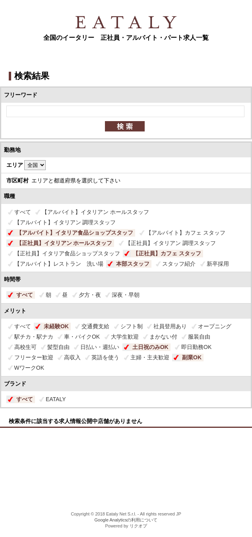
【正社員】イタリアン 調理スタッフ (170, 243)
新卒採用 (218, 264)
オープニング (214, 326)
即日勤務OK (196, 347)
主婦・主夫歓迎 (149, 357)
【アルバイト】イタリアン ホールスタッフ (95, 212)
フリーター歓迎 (33, 357)
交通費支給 (95, 326)
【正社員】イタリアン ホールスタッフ (64, 243)
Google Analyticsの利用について (126, 519)
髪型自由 (58, 347)
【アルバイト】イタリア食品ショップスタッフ (74, 232)
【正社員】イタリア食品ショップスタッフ (67, 253)
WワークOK (29, 368)
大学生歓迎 (125, 336)
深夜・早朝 (126, 295)
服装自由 (199, 336)
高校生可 (25, 347)
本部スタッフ (132, 264)
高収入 (72, 357)
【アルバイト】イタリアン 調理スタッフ (65, 222)
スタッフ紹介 (179, 264)
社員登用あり (170, 326)
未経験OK (56, 326)
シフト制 (131, 326)
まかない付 (163, 336)
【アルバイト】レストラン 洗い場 (58, 264)
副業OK (192, 357)
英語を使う (105, 357)
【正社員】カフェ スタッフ (167, 253)
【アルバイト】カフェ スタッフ (185, 232)
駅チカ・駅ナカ (33, 336)
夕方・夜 (90, 295)
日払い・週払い (99, 347)
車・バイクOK (82, 336)
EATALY (56, 399)
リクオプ (138, 525)
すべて (22, 212)
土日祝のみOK (150, 347)
